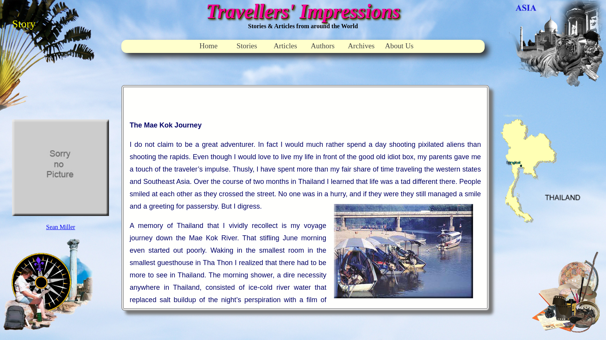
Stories (247, 46)
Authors (323, 46)
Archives (361, 46)
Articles (285, 46)
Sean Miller (60, 227)
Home (208, 46)
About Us (399, 46)
